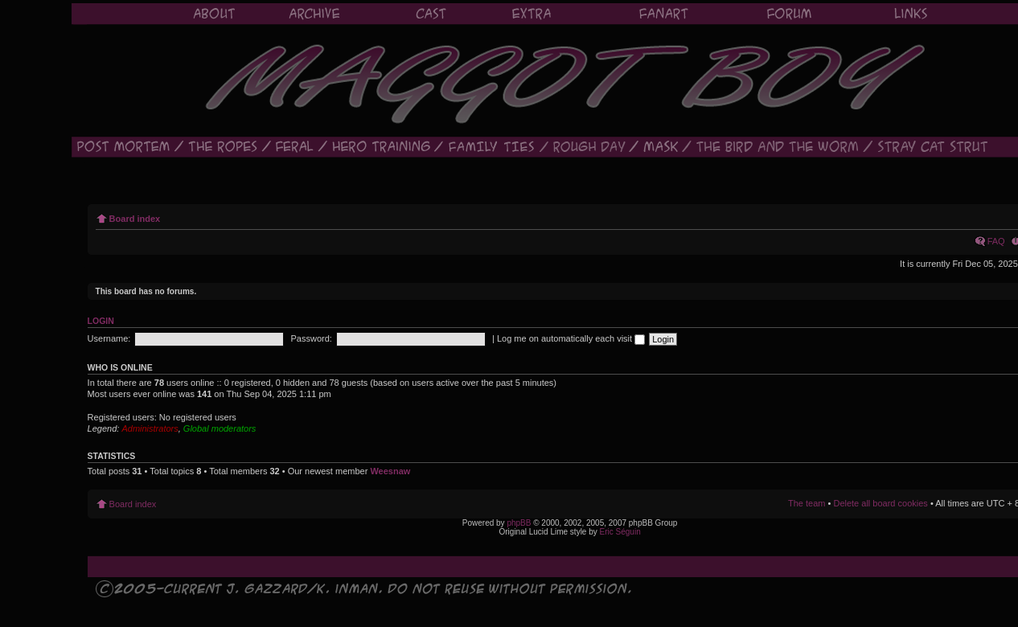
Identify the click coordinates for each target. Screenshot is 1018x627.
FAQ (996, 241)
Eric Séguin (620, 531)
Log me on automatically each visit (571, 338)
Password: (311, 338)
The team (806, 503)
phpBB (519, 522)
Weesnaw (390, 471)
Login (101, 321)
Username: (109, 338)
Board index (135, 218)
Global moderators (220, 428)
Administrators (149, 428)
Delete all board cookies (880, 503)
